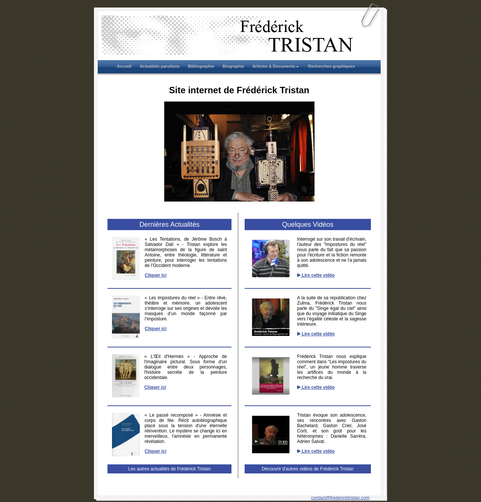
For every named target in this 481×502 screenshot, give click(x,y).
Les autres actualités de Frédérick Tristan (169, 469)
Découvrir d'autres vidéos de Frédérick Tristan (308, 469)
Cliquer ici (155, 275)
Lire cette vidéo (316, 275)
